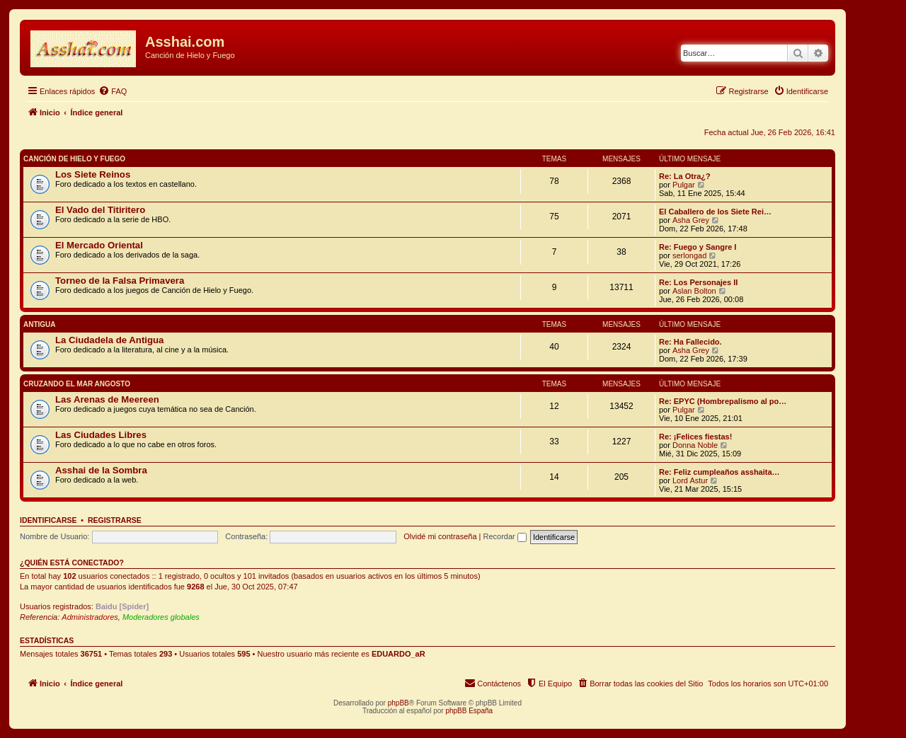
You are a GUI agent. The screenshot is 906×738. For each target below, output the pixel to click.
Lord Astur (690, 480)
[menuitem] (112, 91)
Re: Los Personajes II (698, 282)
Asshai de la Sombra (101, 470)
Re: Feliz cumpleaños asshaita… (719, 472)
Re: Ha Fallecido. (690, 342)
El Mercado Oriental (99, 245)
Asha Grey (690, 220)
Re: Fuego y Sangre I (697, 247)
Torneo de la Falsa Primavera (119, 280)
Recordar (505, 536)
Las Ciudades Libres (101, 434)
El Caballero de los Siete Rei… (715, 211)
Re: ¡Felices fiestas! (695, 436)
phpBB (398, 703)
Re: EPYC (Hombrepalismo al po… (722, 401)
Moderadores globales (161, 617)
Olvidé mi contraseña (439, 536)
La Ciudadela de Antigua (109, 340)
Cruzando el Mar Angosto (76, 384)
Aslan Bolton (694, 291)
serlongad (689, 255)
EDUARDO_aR (398, 654)
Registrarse (115, 520)
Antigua (39, 324)
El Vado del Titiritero (100, 209)
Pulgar (683, 184)
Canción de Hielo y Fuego (74, 159)
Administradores (89, 617)
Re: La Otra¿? (685, 176)
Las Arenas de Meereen (107, 399)
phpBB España (469, 711)
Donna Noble (695, 445)
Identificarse (48, 520)
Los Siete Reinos (92, 174)
